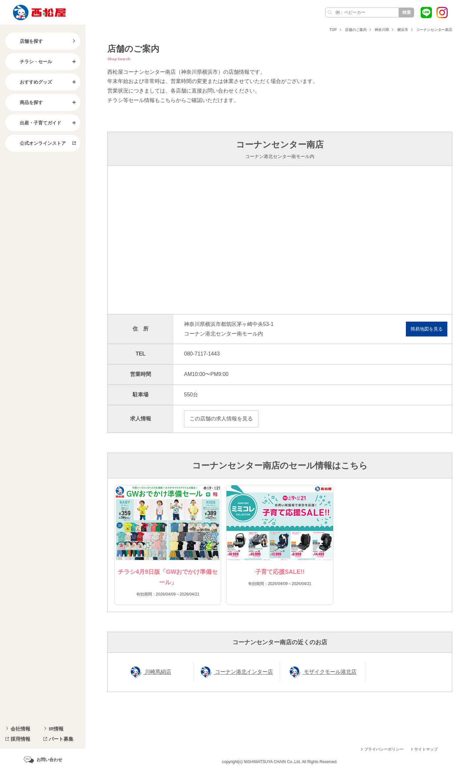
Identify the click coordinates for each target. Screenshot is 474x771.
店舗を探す (26, 41)
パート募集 (61, 739)
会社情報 (20, 728)
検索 (406, 12)
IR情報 (56, 728)
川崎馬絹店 (157, 672)
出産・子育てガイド (35, 123)
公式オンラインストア (37, 143)
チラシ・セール (30, 61)
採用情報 (20, 739)
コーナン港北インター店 (243, 672)
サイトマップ (426, 749)
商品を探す (26, 102)
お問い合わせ (49, 759)
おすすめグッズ (30, 82)
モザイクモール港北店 (329, 672)
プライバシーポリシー (384, 749)
